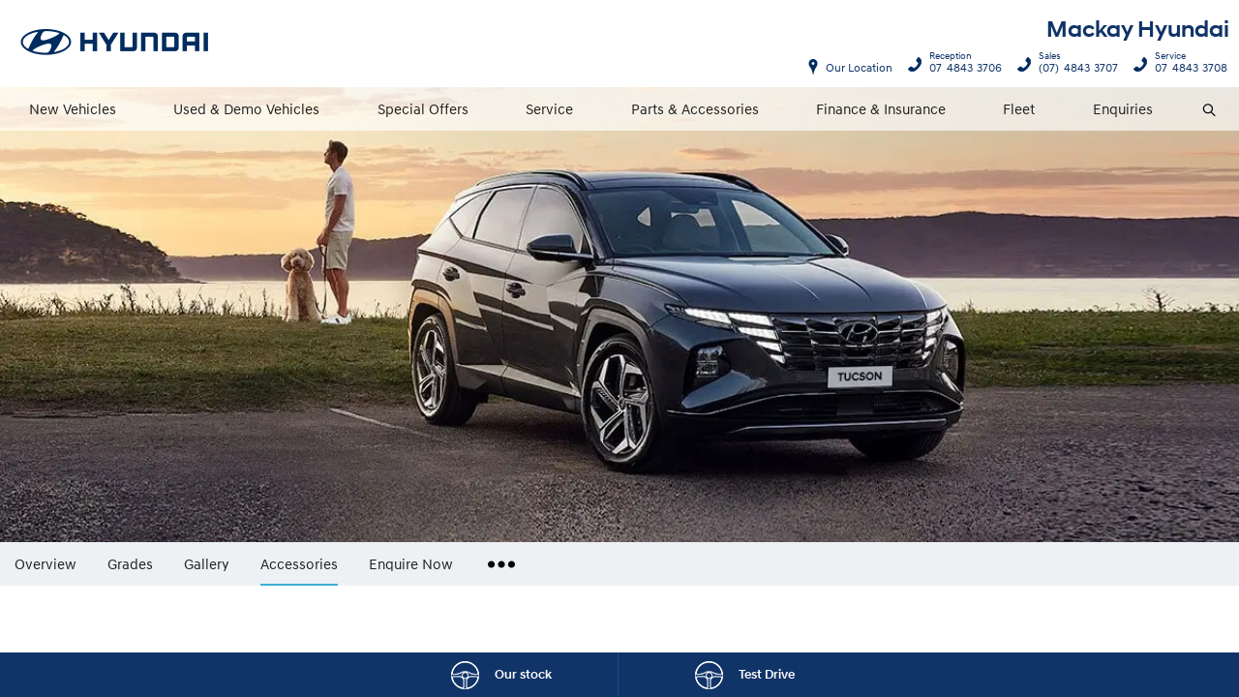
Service (549, 108)
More (497, 556)
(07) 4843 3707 (1074, 65)
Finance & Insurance (881, 108)
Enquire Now (411, 563)
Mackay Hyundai (1137, 29)
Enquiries (1123, 108)
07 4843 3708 (1186, 65)
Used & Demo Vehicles (246, 108)
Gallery (206, 563)
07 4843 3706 (961, 65)
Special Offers (423, 108)
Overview (45, 563)
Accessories (299, 563)
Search (1201, 110)
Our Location (859, 67)
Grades (130, 563)
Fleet (1019, 108)
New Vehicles (72, 108)
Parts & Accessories (695, 108)
